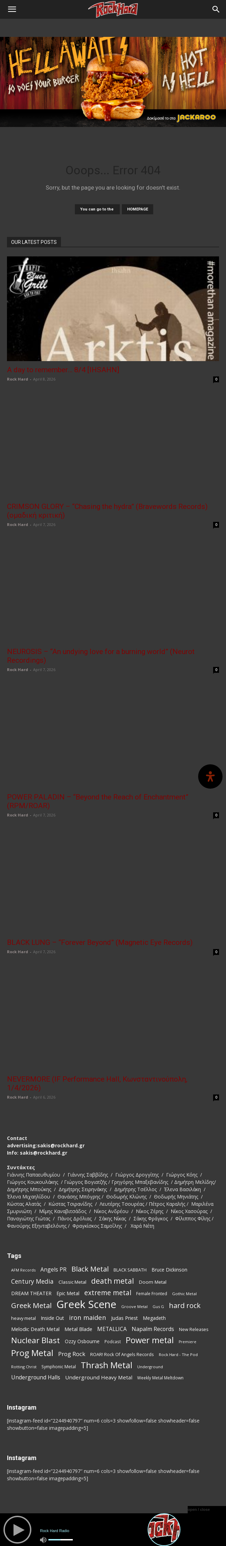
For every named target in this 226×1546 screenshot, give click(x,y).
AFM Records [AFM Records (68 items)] (23, 1270)
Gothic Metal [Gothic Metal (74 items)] (184, 1293)
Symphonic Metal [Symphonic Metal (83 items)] (58, 1367)
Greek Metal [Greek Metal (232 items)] (31, 1305)
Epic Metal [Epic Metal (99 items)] (67, 1293)
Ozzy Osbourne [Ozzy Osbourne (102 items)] (82, 1341)
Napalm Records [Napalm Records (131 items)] (153, 1329)
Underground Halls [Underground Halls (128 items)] (35, 1377)
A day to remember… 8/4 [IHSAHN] (63, 370)
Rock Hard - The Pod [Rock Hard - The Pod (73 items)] (178, 1354)
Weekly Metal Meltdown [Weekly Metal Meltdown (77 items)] (160, 1377)
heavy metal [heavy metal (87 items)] (23, 1318)
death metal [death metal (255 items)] (112, 1280)
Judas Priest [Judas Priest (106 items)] (124, 1318)
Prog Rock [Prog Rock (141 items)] (71, 1353)
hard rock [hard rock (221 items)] (185, 1305)
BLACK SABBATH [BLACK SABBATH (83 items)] (130, 1270)
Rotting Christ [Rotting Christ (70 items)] (24, 1366)
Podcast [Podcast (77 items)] (112, 1341)
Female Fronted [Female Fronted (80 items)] (151, 1294)
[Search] (216, 9)
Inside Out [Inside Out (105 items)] (52, 1318)
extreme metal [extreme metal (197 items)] (107, 1293)
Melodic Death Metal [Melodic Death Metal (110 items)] (35, 1328)
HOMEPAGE (137, 209)
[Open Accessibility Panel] (210, 776)
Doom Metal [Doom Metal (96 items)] (152, 1282)
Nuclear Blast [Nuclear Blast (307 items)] (35, 1340)
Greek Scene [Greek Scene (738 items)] (86, 1304)
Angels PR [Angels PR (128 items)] (53, 1269)
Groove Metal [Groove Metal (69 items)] (134, 1306)
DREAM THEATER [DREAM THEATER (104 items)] (31, 1293)
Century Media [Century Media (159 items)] (32, 1281)
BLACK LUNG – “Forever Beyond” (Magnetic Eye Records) (100, 942)
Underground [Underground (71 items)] (150, 1366)
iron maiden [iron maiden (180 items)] (87, 1317)
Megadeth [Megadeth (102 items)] (154, 1318)
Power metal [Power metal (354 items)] (150, 1340)
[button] (12, 9)
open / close (199, 1509)
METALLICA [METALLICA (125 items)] (112, 1329)
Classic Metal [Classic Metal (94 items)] (72, 1282)
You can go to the (97, 209)
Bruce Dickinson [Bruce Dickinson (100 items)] (169, 1269)
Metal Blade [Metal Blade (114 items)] (78, 1328)
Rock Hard (17, 379)
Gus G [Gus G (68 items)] (158, 1306)
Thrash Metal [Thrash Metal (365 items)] (106, 1365)
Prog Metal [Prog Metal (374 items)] (32, 1352)
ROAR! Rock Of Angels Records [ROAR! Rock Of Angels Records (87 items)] (122, 1354)
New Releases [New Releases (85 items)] (193, 1329)
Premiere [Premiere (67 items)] (187, 1341)
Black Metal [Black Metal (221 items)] (90, 1269)
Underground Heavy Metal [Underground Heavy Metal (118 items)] (98, 1377)
